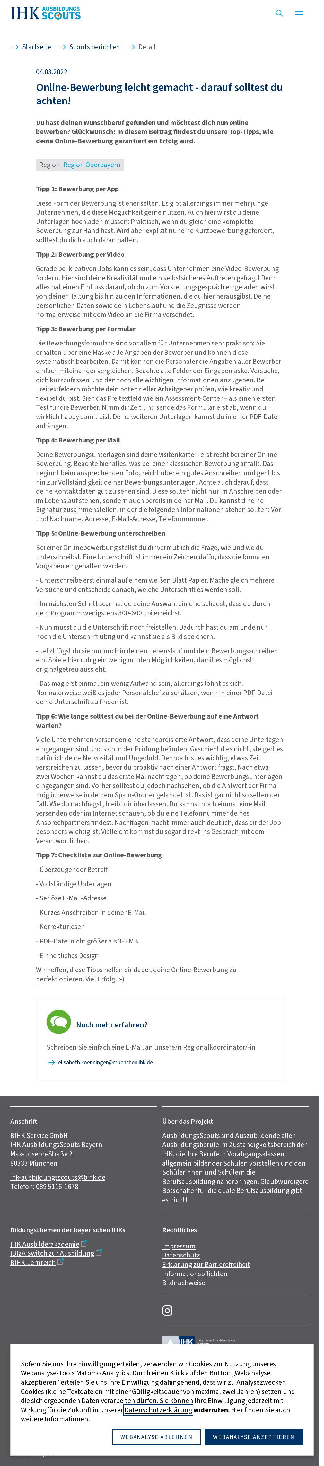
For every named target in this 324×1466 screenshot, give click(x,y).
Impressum (179, 1246)
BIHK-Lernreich (33, 1262)
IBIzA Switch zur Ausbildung (52, 1253)
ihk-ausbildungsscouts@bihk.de (57, 1177)
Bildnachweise (183, 1282)
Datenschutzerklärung (158, 1410)
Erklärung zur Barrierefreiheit (206, 1264)
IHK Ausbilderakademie (44, 1244)
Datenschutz (181, 1255)
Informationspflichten (195, 1273)
